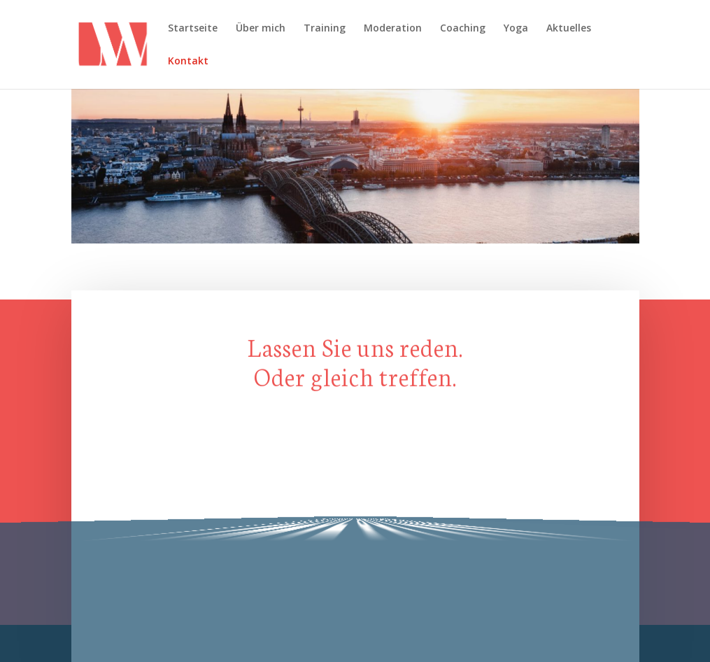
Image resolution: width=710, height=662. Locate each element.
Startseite (193, 28)
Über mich (260, 28)
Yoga (516, 28)
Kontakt (188, 61)
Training (325, 28)
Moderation (393, 28)
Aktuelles (568, 28)
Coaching (462, 28)
